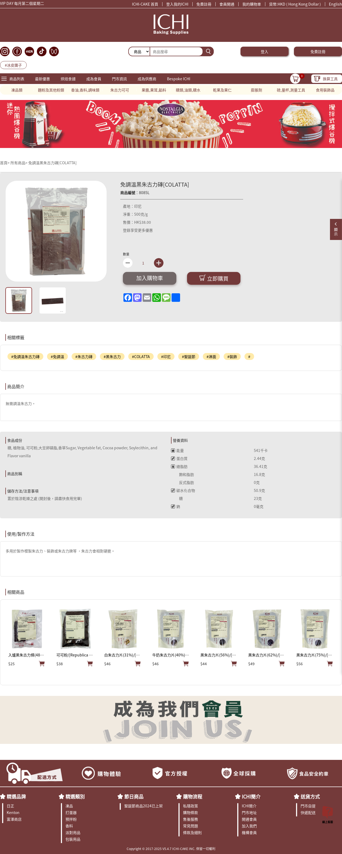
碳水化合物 (183, 490)
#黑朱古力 (112, 356)
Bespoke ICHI (178, 78)
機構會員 (249, 832)
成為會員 (93, 78)
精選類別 (75, 796)
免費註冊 (203, 4)
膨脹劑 (256, 90)
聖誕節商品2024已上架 (143, 805)
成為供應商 (147, 78)
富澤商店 (14, 819)
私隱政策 (190, 805)
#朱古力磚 (83, 356)
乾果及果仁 (222, 90)
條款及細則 (192, 832)
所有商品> (19, 162)
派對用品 (72, 832)
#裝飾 (232, 356)
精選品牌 (16, 796)
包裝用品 (72, 839)
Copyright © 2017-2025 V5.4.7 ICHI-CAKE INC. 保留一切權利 (171, 848)
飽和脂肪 (182, 474)
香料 (69, 825)
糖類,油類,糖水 (188, 90)
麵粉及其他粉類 (51, 90)
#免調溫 (57, 356)
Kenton (13, 812)
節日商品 (133, 796)
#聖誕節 (188, 356)
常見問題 (190, 825)
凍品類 (16, 90)
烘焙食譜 (68, 78)
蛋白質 (179, 458)
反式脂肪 (182, 482)
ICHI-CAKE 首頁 (145, 4)
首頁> (5, 162)
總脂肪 (179, 466)
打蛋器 (71, 812)
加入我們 (249, 825)
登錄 (126, 230)
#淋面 (211, 356)
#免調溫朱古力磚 (25, 356)
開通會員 (249, 819)
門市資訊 (119, 78)
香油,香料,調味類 (85, 90)
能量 (177, 450)
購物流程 (192, 796)
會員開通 (226, 4)
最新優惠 (42, 78)
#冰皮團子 (13, 65)
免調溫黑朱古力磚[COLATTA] (52, 162)
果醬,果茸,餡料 (154, 90)
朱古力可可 (119, 90)
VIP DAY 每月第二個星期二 (22, 4)
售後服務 (190, 819)
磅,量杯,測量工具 (291, 90)
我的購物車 (251, 4)
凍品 (69, 805)
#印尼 (166, 356)
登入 (264, 51)
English (335, 4)
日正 (10, 805)
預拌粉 (71, 819)
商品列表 (16, 78)
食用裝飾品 (325, 90)
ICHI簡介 (251, 796)
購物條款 (190, 812)
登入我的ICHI (177, 4)
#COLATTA (141, 356)
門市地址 (249, 812)
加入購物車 (149, 278)
